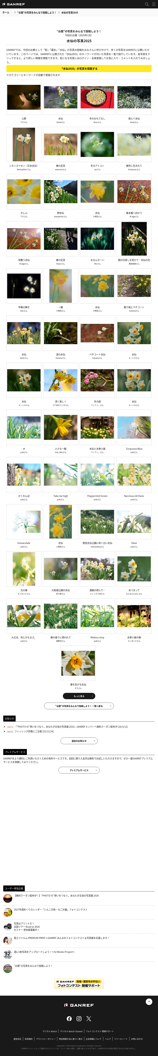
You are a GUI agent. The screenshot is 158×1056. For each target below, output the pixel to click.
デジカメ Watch (50, 1031)
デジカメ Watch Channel (71, 1031)
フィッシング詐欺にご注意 (28, 731)
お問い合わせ (137, 1039)
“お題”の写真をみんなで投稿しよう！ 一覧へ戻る (79, 705)
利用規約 (29, 1039)
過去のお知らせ (79, 740)
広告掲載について (93, 1039)
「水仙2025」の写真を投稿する (79, 68)
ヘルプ (108, 1039)
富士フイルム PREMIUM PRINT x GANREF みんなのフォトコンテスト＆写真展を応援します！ (56, 940)
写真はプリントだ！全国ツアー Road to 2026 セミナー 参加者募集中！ (21, 926)
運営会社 (17, 1039)
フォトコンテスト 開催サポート (100, 1031)
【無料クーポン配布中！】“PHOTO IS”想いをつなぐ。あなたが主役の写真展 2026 (51, 898)
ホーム (5, 12)
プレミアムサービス (79, 770)
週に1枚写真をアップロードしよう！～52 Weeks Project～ (39, 954)
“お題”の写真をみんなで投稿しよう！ (36, 12)
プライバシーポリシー (46, 1039)
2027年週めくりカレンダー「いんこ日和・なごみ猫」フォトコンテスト (45, 912)
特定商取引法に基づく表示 (70, 1039)
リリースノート (121, 1039)
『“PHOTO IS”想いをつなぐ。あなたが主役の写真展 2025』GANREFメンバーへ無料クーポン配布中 (65, 726)
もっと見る (79, 696)
